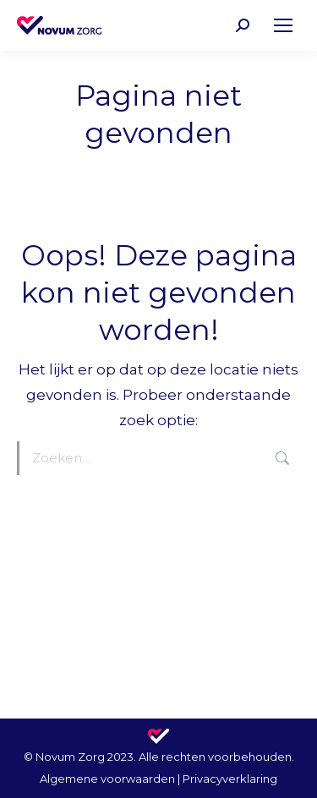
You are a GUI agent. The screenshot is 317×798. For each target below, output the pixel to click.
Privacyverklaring (230, 778)
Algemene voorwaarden (107, 778)
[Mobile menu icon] (283, 25)
